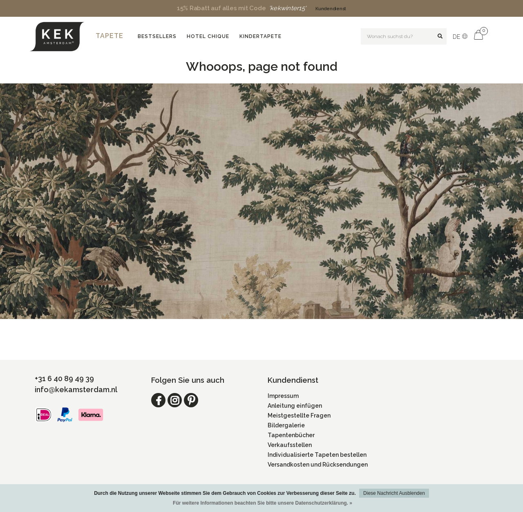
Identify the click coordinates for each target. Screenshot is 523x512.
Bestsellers (157, 36)
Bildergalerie (286, 425)
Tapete (109, 36)
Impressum (283, 396)
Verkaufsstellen (290, 445)
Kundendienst (330, 8)
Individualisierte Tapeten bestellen (317, 454)
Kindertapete (260, 36)
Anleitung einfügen (295, 405)
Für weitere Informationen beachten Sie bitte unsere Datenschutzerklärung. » (262, 503)
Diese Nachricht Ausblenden (394, 493)
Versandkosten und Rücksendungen (318, 464)
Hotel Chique (208, 36)
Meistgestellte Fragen (299, 415)
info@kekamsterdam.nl (76, 389)
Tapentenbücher (291, 435)
